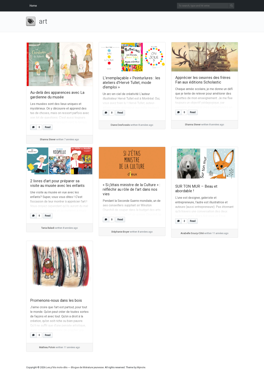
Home (33, 5)
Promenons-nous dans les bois (56, 300)
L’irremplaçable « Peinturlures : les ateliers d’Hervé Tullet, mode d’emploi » (131, 82)
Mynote (141, 367)
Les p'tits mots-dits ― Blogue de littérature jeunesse (75, 367)
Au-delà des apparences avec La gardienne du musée (57, 94)
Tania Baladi (47, 227)
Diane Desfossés (120, 124)
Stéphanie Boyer (120, 231)
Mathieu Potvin (47, 347)
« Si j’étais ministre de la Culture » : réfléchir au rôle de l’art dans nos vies (131, 189)
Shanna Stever (48, 139)
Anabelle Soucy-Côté (192, 233)
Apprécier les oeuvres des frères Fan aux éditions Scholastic (202, 79)
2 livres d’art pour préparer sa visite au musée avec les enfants (57, 183)
